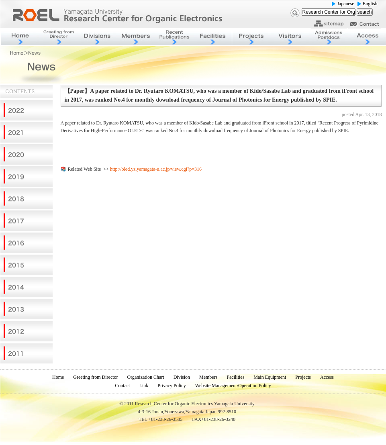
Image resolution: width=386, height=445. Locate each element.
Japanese (345, 3)
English (370, 3)
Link (144, 385)
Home (58, 377)
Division (182, 377)
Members (208, 377)
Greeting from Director (95, 377)
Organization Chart (145, 377)
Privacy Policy (171, 385)
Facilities (235, 377)
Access (327, 377)
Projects (303, 377)
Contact (122, 385)
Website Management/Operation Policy (233, 385)
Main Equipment (269, 377)
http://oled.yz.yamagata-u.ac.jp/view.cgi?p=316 (156, 169)
